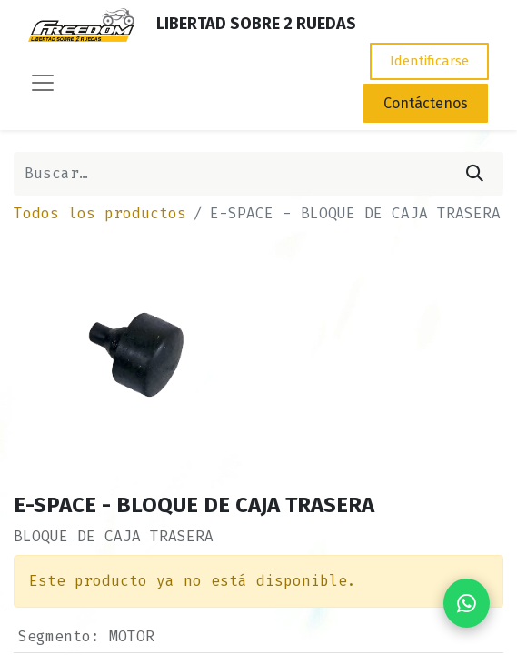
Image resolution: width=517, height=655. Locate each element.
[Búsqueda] (474, 174)
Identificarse (429, 61)
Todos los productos (100, 213)
